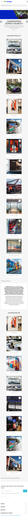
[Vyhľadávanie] (14, 5)
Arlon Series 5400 (14, 215)
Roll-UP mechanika (14, 372)
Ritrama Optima (14, 155)
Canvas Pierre (14, 55)
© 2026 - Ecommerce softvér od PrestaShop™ (11, 515)
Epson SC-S (14, 412)
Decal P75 (14, 175)
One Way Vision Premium (14, 255)
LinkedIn (9, 497)
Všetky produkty (6, 281)
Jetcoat (14, 432)
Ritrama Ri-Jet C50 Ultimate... (14, 95)
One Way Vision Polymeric (14, 275)
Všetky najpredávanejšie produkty (11, 478)
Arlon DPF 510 (14, 135)
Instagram (5, 497)
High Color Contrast (14, 352)
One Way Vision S (14, 235)
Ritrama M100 (14, 115)
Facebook (2, 497)
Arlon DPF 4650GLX (14, 195)
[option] (14, 20)
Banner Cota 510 (14, 75)
